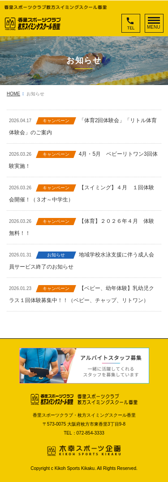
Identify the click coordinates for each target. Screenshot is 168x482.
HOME (13, 93)
